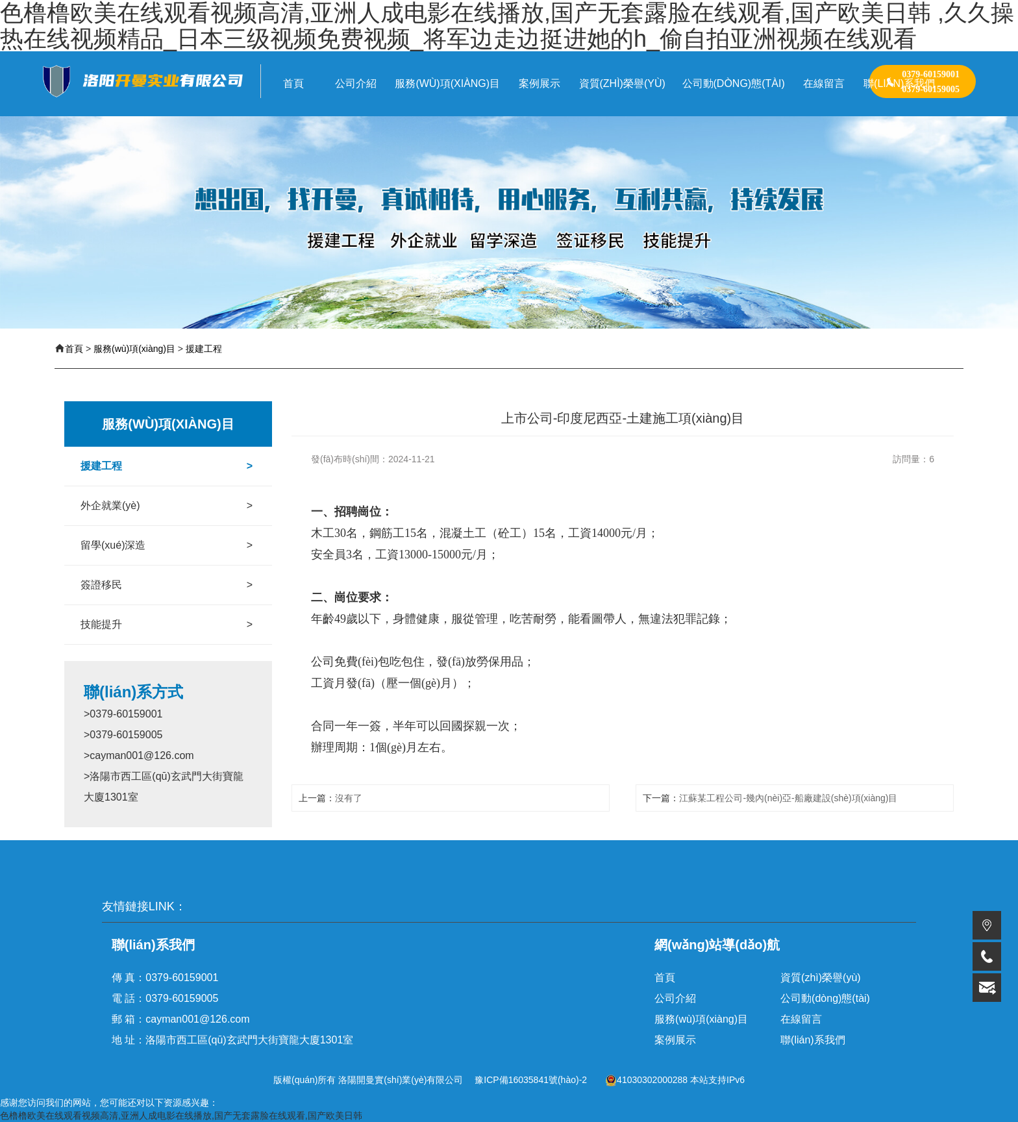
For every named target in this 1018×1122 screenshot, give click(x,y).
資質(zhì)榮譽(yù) (820, 977)
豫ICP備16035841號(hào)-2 (531, 1080)
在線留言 (801, 1019)
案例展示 (675, 1039)
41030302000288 (646, 1080)
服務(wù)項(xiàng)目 (134, 348)
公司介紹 (675, 998)
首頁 (74, 348)
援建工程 (204, 348)
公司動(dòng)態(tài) (825, 998)
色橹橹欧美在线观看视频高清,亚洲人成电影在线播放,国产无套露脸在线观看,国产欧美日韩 (181, 1115)
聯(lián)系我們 (812, 1039)
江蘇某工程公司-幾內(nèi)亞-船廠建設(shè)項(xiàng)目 (788, 798)
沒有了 (348, 798)
